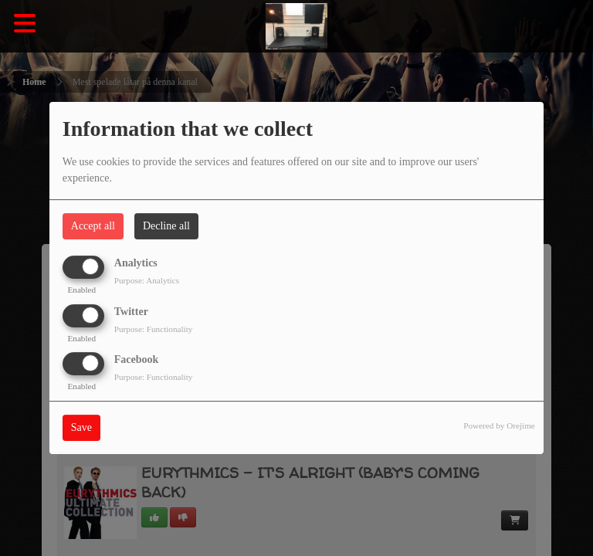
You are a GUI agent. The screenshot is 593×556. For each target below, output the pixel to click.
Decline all (166, 226)
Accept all (93, 226)
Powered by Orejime (499, 425)
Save (81, 427)
